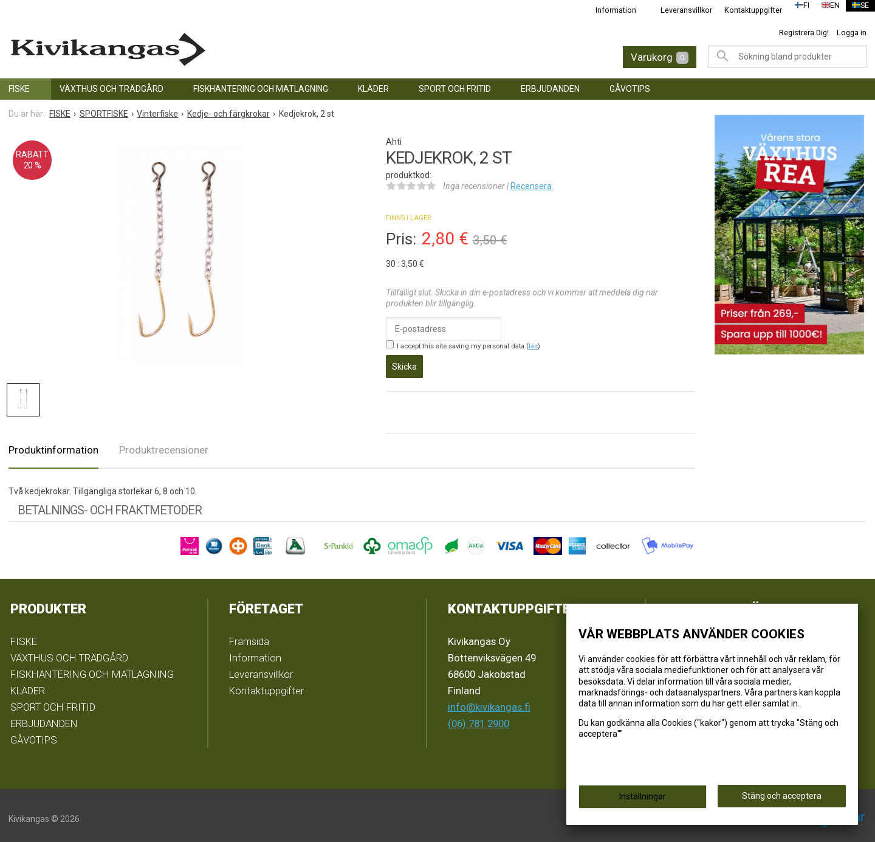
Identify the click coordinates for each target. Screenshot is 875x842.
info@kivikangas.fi (489, 700)
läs (533, 346)
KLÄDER (373, 89)
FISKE (19, 89)
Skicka (404, 362)
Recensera (532, 186)
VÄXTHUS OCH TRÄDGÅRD (111, 89)
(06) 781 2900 (478, 717)
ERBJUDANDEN (550, 89)
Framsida (249, 635)
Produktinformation (53, 443)
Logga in (851, 32)
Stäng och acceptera (782, 800)
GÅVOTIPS (629, 89)
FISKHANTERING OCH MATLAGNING (260, 89)
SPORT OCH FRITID (455, 89)
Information (608, 10)
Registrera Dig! (804, 32)
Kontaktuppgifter (745, 10)
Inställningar (642, 801)
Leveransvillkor (678, 10)
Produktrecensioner (163, 443)
